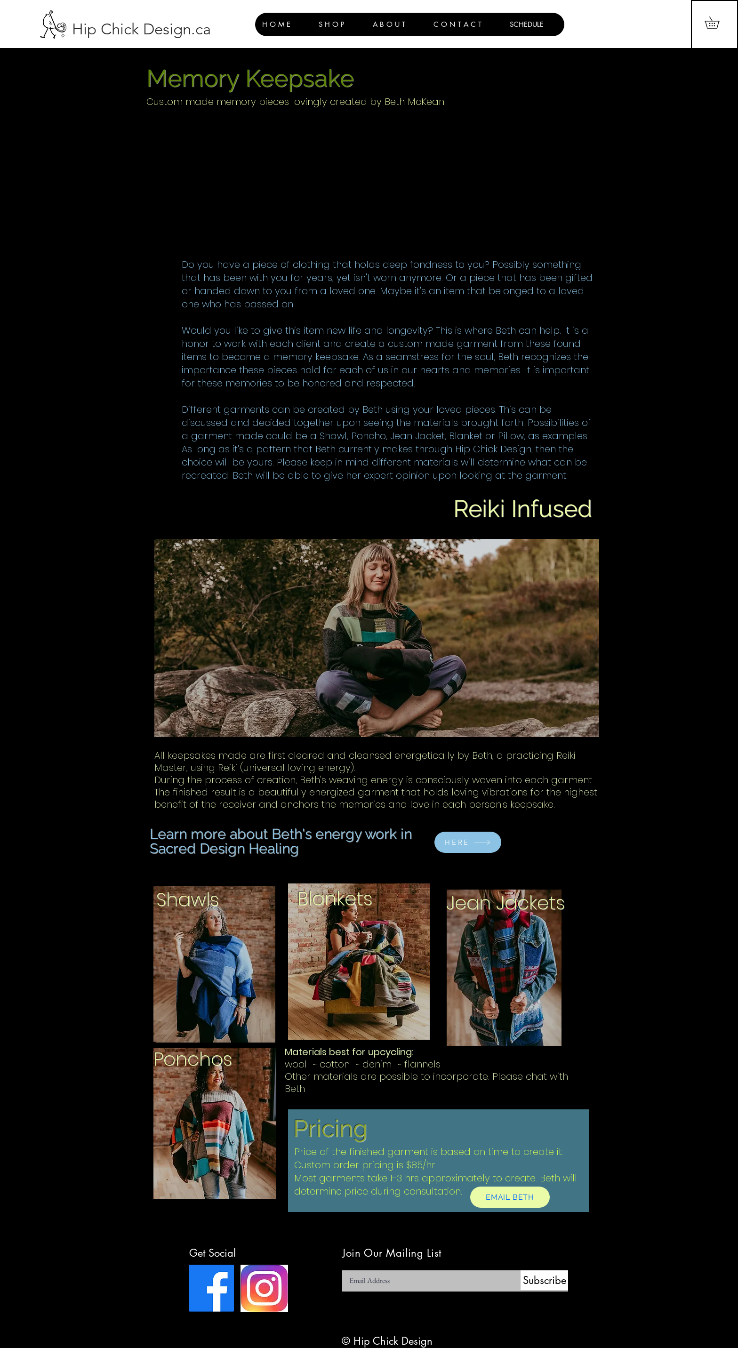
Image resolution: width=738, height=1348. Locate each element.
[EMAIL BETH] (510, 1197)
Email (349, 1267)
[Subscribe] (544, 1280)
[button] (718, 22)
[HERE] (467, 842)
